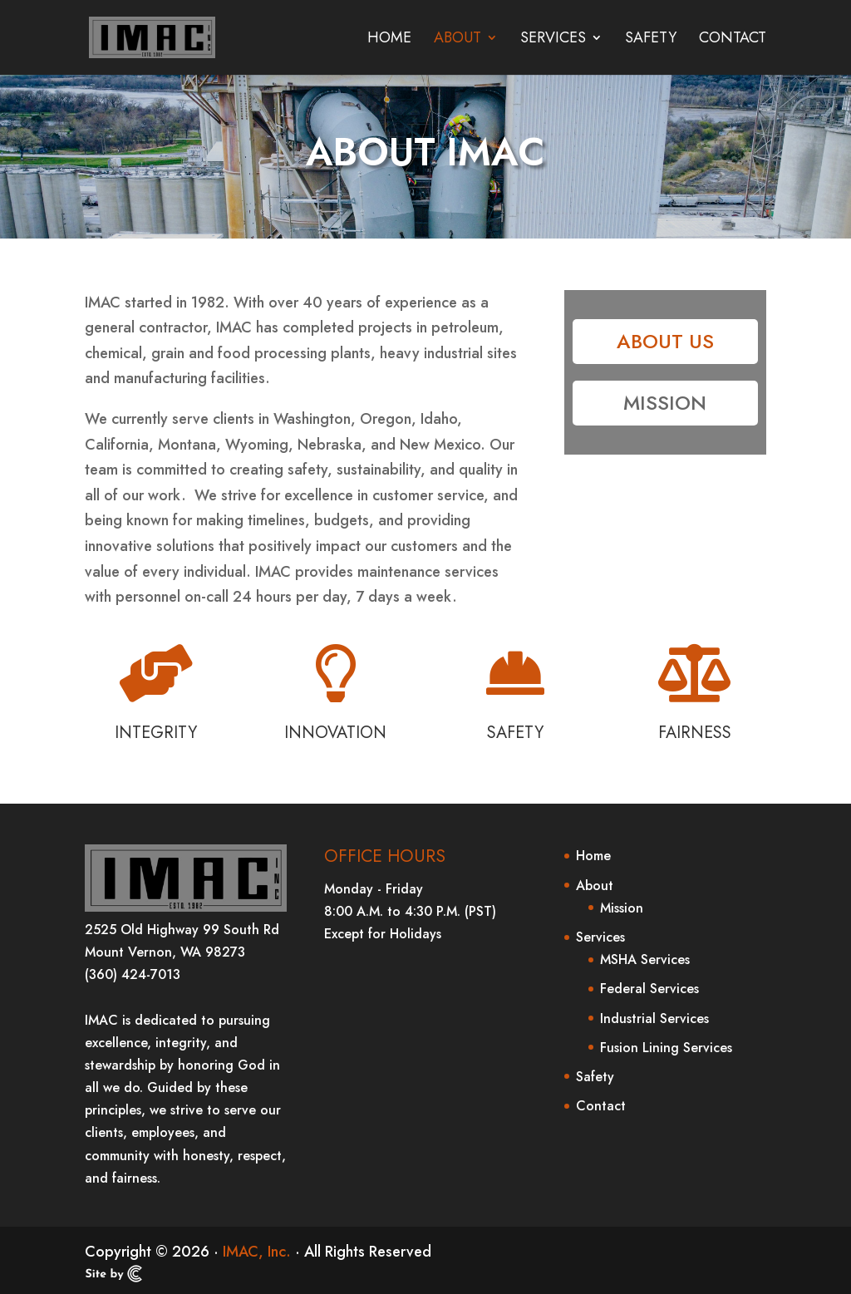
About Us (665, 341)
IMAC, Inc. (257, 1251)
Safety (650, 40)
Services (553, 40)
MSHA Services (645, 959)
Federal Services (649, 988)
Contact (732, 40)
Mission (664, 402)
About (457, 40)
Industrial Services (654, 1018)
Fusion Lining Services (666, 1047)
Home (389, 40)
